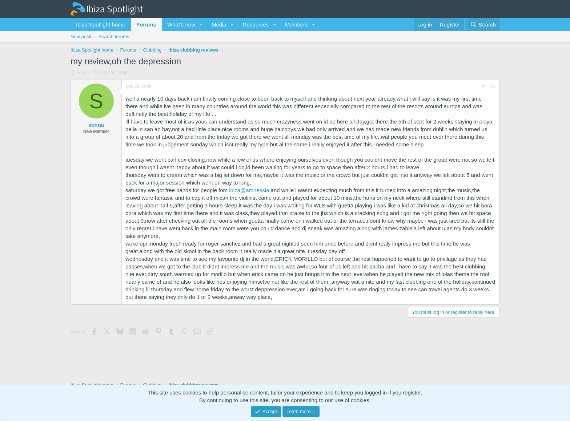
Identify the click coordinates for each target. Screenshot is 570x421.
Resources (256, 24)
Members (296, 24)
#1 (493, 86)
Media (219, 24)
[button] (201, 24)
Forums (146, 24)
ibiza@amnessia (249, 190)
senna (83, 72)
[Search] (482, 24)
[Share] (483, 86)
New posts (82, 36)
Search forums (114, 36)
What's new (181, 24)
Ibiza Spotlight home (100, 24)
